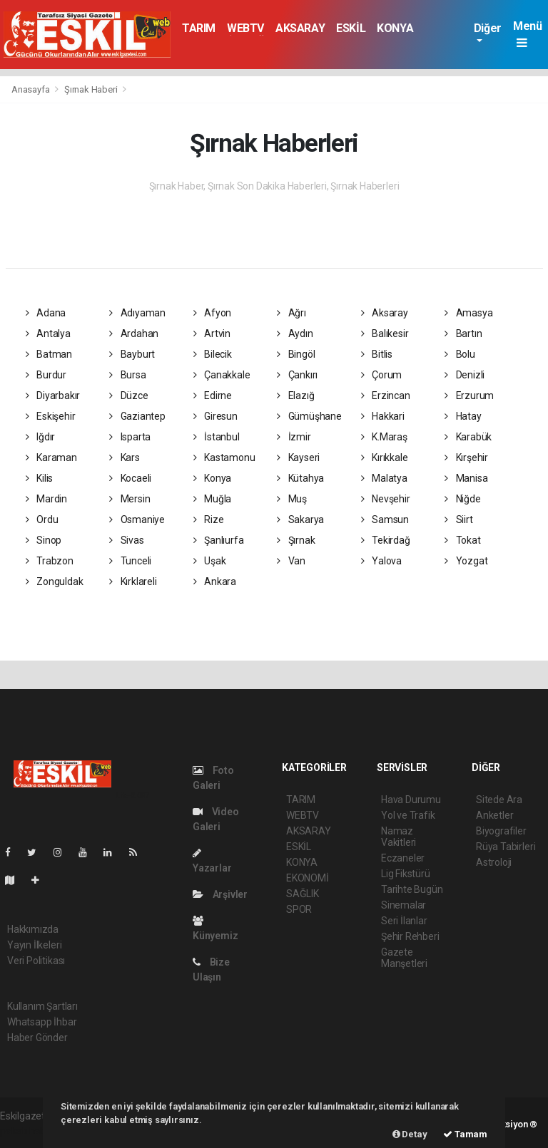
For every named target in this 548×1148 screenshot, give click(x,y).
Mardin (46, 499)
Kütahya (300, 478)
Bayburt (132, 354)
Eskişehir (51, 416)
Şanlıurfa (218, 540)
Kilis (40, 478)
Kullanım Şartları (42, 1006)
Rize (208, 519)
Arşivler (220, 894)
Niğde (463, 499)
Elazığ (295, 395)
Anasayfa (31, 89)
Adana (46, 313)
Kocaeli (130, 478)
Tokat (463, 540)
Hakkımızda (33, 929)
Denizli (464, 375)
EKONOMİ (307, 878)
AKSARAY (300, 28)
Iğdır (41, 437)
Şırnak (296, 540)
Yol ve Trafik (408, 815)
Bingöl (296, 354)
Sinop (44, 540)
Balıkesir (385, 333)
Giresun (215, 416)
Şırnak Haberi (91, 89)
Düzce (128, 395)
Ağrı (291, 313)
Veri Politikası (36, 960)
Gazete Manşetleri (404, 957)
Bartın (463, 333)
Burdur (46, 375)
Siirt (459, 519)
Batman (49, 354)
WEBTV (245, 28)
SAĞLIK (302, 893)
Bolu (460, 354)
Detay (409, 1134)
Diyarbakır (53, 395)
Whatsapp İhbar (41, 1022)
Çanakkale (221, 375)
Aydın (295, 333)
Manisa (466, 478)
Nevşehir (385, 499)
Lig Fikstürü (405, 873)
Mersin (129, 499)
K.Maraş (384, 437)
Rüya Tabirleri (505, 846)
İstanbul (216, 437)
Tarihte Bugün (412, 889)
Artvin (211, 333)
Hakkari (383, 416)
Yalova (381, 561)
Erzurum (469, 395)
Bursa (127, 375)
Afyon (212, 313)
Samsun (385, 519)
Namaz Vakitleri (398, 836)
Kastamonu (224, 457)
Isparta (130, 437)
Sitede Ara (499, 799)
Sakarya (300, 519)
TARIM (198, 28)
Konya (212, 478)
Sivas (126, 540)
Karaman (51, 457)
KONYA (395, 28)
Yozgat (466, 561)
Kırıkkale (384, 457)
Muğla (212, 499)
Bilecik (212, 354)
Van (291, 561)
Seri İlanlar (404, 920)
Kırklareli (133, 581)
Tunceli (130, 561)
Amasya (468, 313)
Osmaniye (137, 519)
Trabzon (49, 561)
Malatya (384, 478)
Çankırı (297, 375)
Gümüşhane (309, 416)
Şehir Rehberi (410, 936)
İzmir (294, 437)
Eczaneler (403, 858)
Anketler (494, 815)
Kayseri (298, 457)
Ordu (42, 519)
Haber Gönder (37, 1037)
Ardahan (133, 333)
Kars (124, 457)
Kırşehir (466, 457)
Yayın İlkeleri (34, 945)
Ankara (214, 581)
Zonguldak (54, 581)
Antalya (48, 333)
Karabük (468, 437)
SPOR (299, 909)
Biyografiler (501, 831)
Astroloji (494, 862)
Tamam (465, 1134)
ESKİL (350, 28)
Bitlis (376, 354)
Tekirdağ (385, 540)
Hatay (463, 416)
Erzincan (385, 395)
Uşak (209, 561)
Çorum (381, 375)
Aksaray (384, 313)
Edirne (212, 395)
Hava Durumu (411, 799)
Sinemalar (403, 905)
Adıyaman (137, 313)
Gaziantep (137, 416)
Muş (292, 499)
